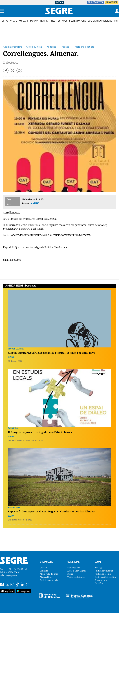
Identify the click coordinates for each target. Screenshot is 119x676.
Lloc (8, 204)
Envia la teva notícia (49, 580)
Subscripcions (73, 568)
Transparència (101, 580)
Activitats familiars (17, 21)
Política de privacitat (104, 571)
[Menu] (2, 11)
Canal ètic (99, 583)
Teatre (44, 21)
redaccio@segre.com (9, 575)
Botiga (70, 574)
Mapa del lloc (46, 577)
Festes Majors (77, 21)
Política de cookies (103, 574)
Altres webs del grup (49, 574)
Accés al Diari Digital (76, 571)
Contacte (44, 571)
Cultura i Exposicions (100, 21)
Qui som (43, 568)
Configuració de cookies (105, 577)
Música (34, 21)
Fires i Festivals (58, 21)
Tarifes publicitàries (76, 577)
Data (9, 199)
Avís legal (99, 568)
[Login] (116, 11)
